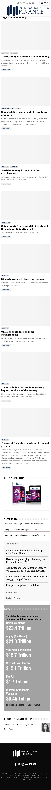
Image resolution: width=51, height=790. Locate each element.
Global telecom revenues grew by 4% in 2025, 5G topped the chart (27, 578)
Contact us (16, 773)
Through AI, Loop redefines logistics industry (20, 529)
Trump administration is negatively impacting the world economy (22, 389)
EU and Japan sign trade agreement (23, 278)
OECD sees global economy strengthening (17, 333)
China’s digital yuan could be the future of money (25, 113)
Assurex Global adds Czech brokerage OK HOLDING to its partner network (26, 569)
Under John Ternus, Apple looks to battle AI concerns (23, 524)
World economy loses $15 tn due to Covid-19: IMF (22, 172)
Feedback (36, 775)
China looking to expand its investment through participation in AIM (24, 227)
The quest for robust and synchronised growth (25, 444)
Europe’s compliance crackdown (23, 585)
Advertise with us (31, 773)
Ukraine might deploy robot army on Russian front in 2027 (25, 535)
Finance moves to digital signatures (18, 724)
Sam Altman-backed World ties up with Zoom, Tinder (24, 552)
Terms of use (25, 780)
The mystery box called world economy (25, 56)
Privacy (45, 778)
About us (6, 773)
